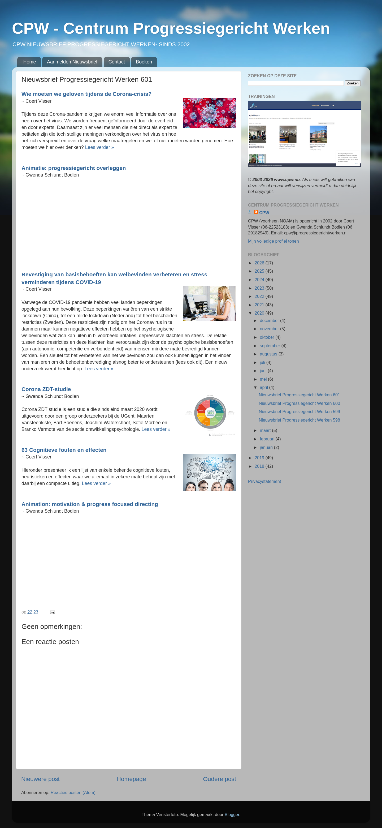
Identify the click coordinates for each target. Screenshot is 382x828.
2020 (260, 313)
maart (266, 430)
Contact (116, 62)
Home (29, 62)
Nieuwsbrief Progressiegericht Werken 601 (299, 394)
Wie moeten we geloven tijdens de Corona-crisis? (86, 94)
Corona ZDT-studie (46, 389)
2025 (260, 271)
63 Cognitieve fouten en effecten (64, 450)
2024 (260, 279)
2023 (260, 288)
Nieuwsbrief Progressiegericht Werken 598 (299, 420)
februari (267, 438)
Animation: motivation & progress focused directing (89, 504)
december (270, 320)
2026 (260, 262)
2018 (260, 466)
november (270, 328)
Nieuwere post (40, 778)
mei (264, 379)
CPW (264, 212)
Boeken (144, 62)
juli (263, 362)
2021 (260, 304)
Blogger (232, 814)
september (270, 345)
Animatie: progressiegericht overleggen (73, 168)
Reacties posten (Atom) (73, 792)
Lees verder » (99, 147)
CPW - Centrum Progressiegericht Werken (171, 28)
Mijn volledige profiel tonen (273, 241)
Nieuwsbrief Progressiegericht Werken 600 (299, 403)
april (264, 387)
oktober (267, 337)
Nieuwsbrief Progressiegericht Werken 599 (299, 411)
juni (264, 370)
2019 (260, 457)
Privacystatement (264, 481)
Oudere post (219, 778)
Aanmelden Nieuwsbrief (72, 62)
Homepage (131, 778)
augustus (269, 353)
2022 (260, 296)
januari (267, 447)
